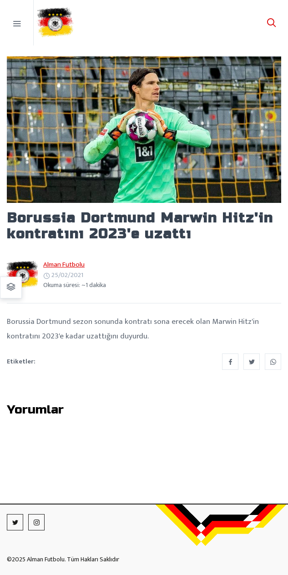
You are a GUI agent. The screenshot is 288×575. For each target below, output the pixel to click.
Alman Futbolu (64, 264)
